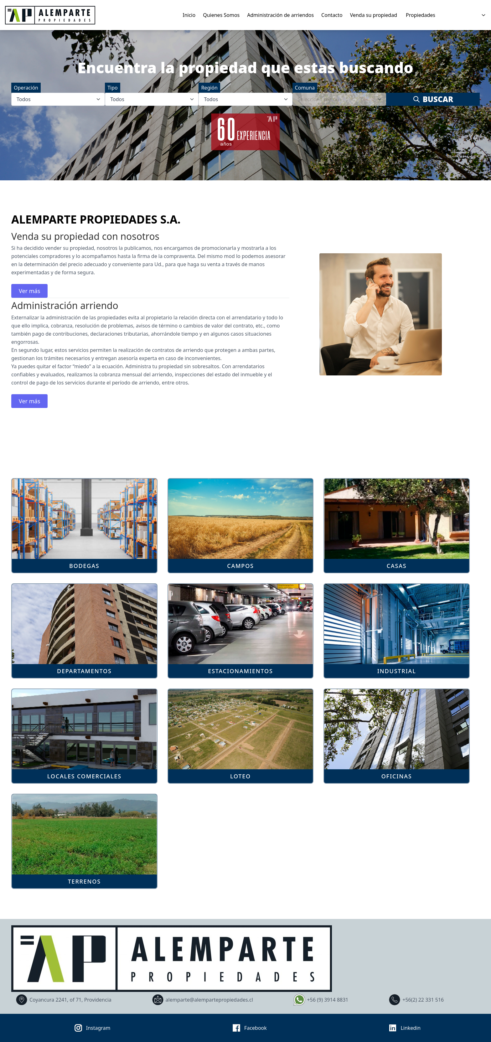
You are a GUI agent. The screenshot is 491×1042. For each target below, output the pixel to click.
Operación (26, 87)
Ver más (29, 291)
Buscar (433, 99)
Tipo (112, 87)
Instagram (90, 1028)
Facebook (248, 1028)
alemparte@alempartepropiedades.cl (201, 1000)
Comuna (305, 87)
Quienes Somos (221, 15)
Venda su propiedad (373, 15)
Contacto (332, 15)
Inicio (189, 15)
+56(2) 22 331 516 (415, 1000)
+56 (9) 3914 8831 (320, 1000)
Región (209, 87)
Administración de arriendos (280, 15)
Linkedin (403, 1028)
